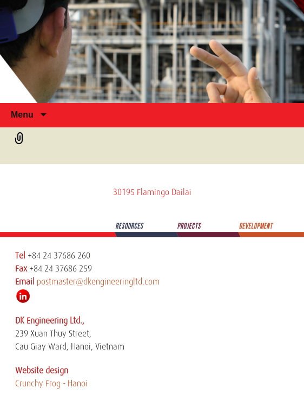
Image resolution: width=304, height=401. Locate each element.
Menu (23, 114)
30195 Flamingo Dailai (152, 192)
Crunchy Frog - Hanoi (51, 384)
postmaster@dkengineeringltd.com (98, 282)
